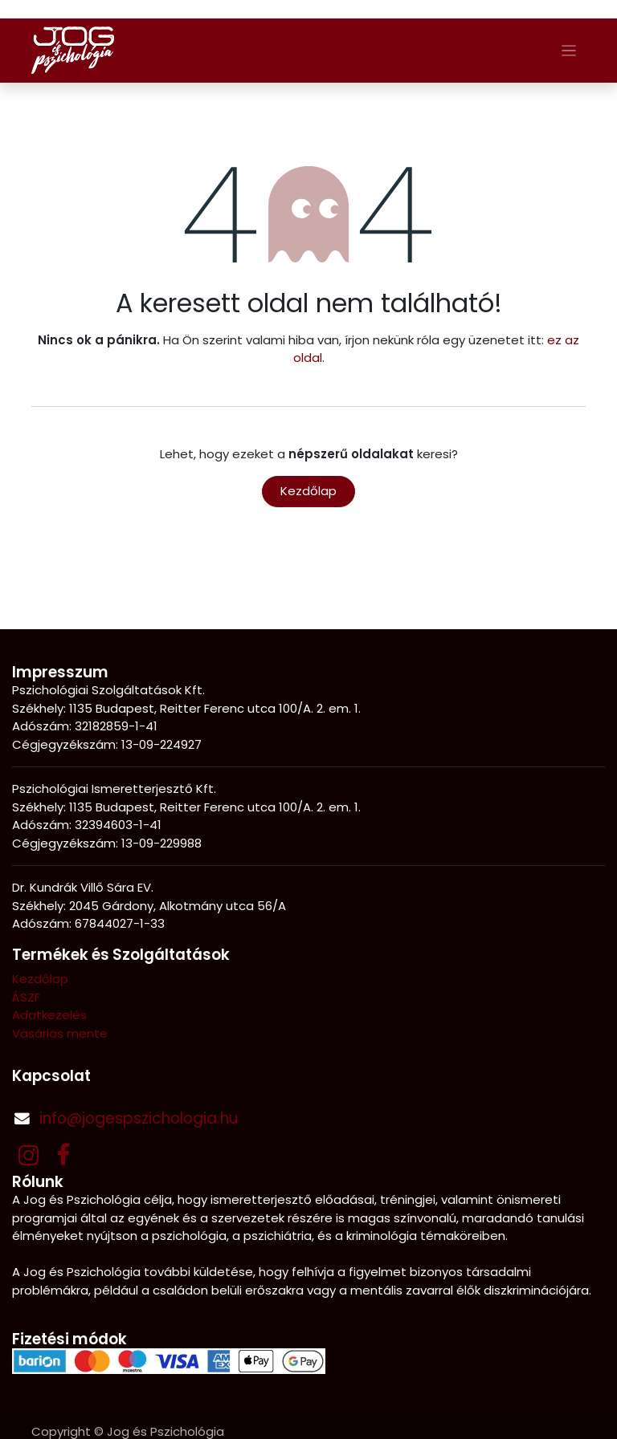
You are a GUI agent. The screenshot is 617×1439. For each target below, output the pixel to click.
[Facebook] (63, 1155)
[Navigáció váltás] (569, 50)
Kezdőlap (308, 490)
